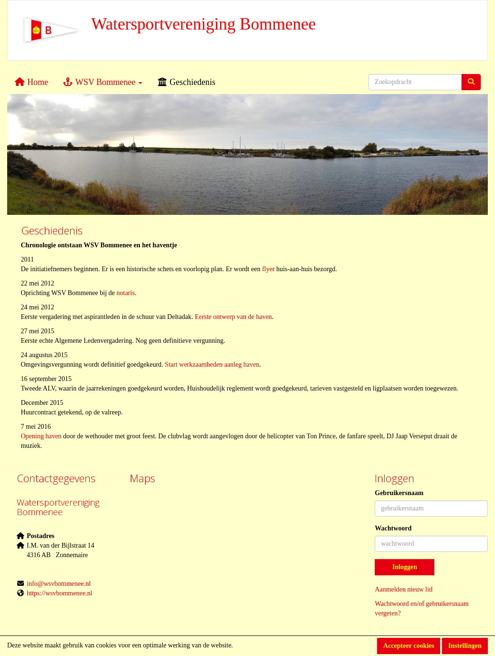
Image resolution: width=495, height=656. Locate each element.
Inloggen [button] (404, 567)
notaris (125, 292)
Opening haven (41, 436)
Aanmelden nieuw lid (403, 589)
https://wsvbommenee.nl (59, 593)
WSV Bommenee (102, 82)
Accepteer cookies (408, 645)
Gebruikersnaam (399, 493)
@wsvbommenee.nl (59, 583)
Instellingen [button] (465, 645)
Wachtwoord (393, 528)
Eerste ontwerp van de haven (233, 316)
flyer (268, 269)
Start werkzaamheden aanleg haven (212, 364)
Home (31, 82)
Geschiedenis (186, 82)
